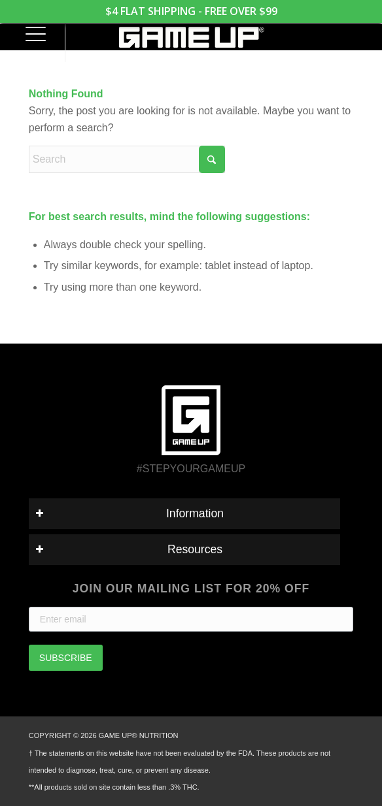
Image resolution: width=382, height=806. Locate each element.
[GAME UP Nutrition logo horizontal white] (191, 37)
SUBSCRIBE (65, 658)
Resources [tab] (128, 549)
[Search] (127, 159)
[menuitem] (30, 36)
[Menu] (30, 36)
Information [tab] (129, 513)
